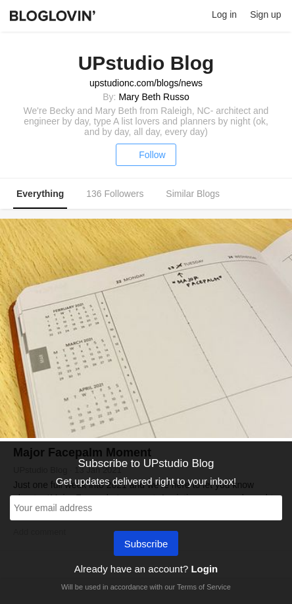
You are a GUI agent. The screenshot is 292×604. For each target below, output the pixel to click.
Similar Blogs (193, 193)
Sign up (265, 14)
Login (204, 568)
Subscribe (146, 545)
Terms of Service (204, 587)
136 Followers (114, 193)
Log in (224, 14)
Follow (145, 155)
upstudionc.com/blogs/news (146, 83)
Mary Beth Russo (153, 97)
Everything (40, 193)
